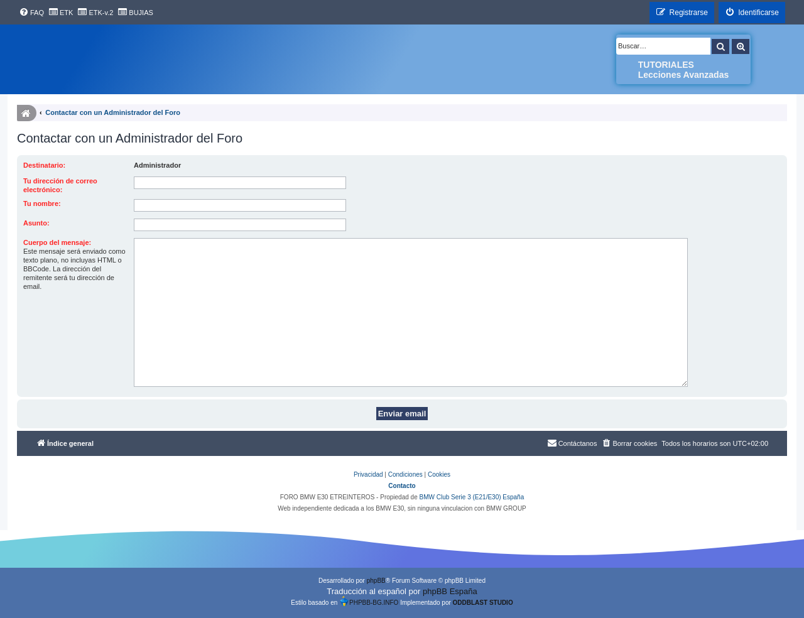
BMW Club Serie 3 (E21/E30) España (471, 497)
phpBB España (450, 591)
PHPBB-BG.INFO (368, 601)
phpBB (376, 580)
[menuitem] (31, 12)
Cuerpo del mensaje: (57, 242)
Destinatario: (44, 165)
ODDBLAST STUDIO (483, 602)
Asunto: (36, 223)
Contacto (401, 485)
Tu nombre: (42, 203)
